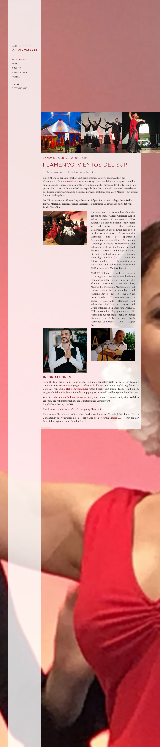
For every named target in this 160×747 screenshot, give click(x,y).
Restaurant (19, 88)
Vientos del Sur (69, 181)
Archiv (16, 68)
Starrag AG (116, 418)
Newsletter (19, 72)
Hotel (15, 84)
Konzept (17, 64)
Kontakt (17, 77)
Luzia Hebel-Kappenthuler (73, 389)
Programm (19, 59)
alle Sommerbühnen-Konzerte (70, 397)
